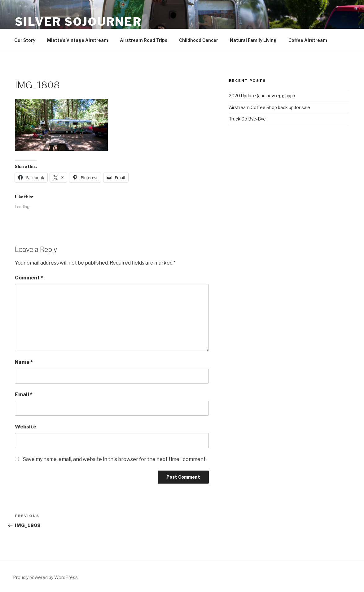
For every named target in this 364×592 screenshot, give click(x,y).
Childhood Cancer (198, 40)
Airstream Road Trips (143, 40)
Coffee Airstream (307, 40)
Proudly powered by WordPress (45, 577)
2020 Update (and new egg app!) (262, 95)
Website (25, 427)
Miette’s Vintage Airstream (77, 40)
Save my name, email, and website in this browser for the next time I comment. (115, 459)
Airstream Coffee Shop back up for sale (269, 107)
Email (24, 394)
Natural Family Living (253, 40)
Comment (29, 278)
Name (24, 362)
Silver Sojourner (78, 22)
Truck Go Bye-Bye (247, 118)
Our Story (24, 40)
